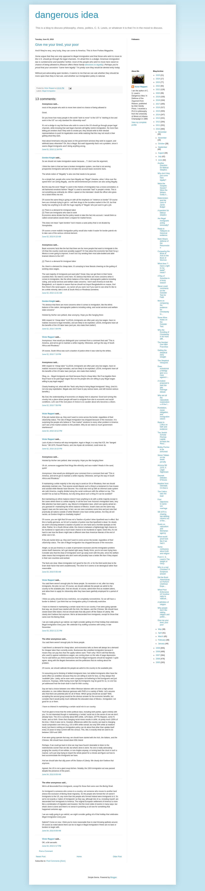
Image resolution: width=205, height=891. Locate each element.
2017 (158, 104)
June (160, 160)
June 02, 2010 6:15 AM (51, 237)
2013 (158, 118)
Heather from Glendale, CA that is (163, 486)
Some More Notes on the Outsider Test (162, 322)
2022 (158, 86)
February (162, 640)
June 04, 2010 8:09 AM (51, 774)
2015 (158, 111)
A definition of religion (163, 603)
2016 (158, 107)
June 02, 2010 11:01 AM (52, 293)
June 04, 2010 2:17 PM (51, 846)
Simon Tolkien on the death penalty (163, 458)
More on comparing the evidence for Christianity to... (163, 307)
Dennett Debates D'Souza (162, 478)
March (161, 636)
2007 (158, 655)
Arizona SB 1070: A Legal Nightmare (163, 468)
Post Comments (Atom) (55, 861)
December (162, 132)
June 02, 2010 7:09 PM (51, 329)
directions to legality (94, 64)
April (160, 633)
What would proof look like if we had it (163, 540)
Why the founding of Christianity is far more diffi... (163, 334)
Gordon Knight (48, 158)
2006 (158, 659)
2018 (158, 100)
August (161, 153)
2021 (158, 89)
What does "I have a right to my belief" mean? (164, 268)
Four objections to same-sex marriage (163, 503)
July (160, 156)
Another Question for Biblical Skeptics (163, 166)
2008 (158, 652)
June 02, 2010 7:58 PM (51, 405)
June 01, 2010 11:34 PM (52, 149)
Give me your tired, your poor (57, 45)
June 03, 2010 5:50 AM (51, 572)
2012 (158, 122)
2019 (158, 97)
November (162, 138)
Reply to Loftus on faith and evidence (162, 425)
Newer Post (40, 857)
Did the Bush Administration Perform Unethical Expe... (164, 581)
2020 (158, 93)
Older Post (117, 857)
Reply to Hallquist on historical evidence (164, 232)
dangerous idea (67, 15)
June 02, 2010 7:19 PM (51, 354)
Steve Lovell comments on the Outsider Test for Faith (163, 291)
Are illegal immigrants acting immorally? (163, 221)
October (161, 144)
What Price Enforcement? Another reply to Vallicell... (163, 594)
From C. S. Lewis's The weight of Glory (164, 560)
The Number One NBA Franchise (163, 344)
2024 (158, 79)
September (162, 147)
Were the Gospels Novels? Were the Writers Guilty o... (163, 189)
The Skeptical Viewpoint (163, 362)
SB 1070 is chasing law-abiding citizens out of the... (163, 516)
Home (79, 857)
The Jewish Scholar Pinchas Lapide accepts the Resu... (163, 438)
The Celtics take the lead (162, 493)
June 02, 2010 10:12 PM (52, 431)
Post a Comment (46, 851)
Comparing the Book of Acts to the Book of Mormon (164, 255)
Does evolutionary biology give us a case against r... (163, 371)
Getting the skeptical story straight (162, 353)
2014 (158, 115)
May (160, 629)
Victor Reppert (48, 337)
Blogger (113, 877)
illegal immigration (48, 91)
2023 (158, 82)
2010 (158, 129)
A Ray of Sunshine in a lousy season (164, 279)
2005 (158, 662)
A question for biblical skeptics (163, 212)
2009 (158, 648)
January (161, 644)
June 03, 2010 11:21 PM (52, 631)
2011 (158, 125)
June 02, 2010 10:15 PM (52, 449)
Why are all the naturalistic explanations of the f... (163, 399)
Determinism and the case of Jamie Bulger (163, 202)
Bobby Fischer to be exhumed (163, 449)
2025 (158, 75)
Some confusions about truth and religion (163, 550)
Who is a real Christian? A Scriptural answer (164, 570)
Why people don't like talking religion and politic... (163, 612)
